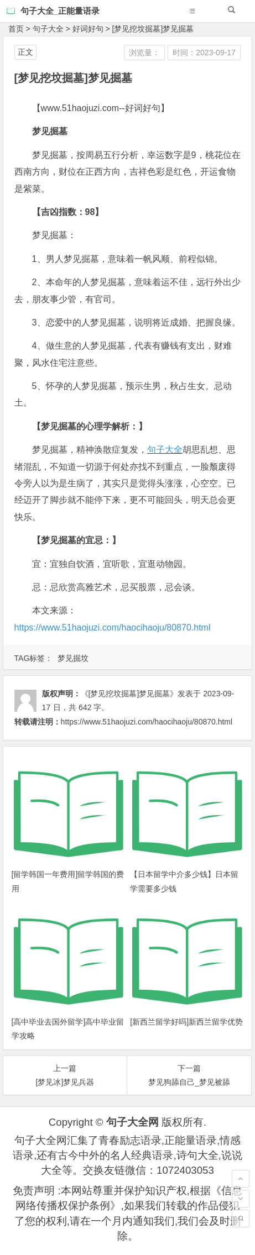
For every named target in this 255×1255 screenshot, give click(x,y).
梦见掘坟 (73, 658)
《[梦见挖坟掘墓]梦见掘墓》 (129, 693)
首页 (16, 28)
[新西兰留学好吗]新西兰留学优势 (186, 1021)
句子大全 (48, 28)
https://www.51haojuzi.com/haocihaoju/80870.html (112, 627)
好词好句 (87, 28)
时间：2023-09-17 (204, 52)
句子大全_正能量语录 (60, 10)
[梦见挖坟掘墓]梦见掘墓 (153, 28)
